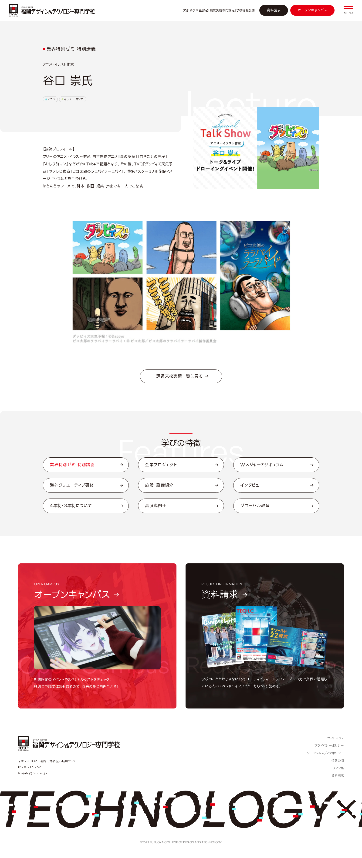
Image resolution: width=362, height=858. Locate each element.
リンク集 (338, 768)
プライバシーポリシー (329, 745)
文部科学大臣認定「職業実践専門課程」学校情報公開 (219, 10)
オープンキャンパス (312, 10)
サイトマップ (335, 738)
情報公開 (338, 760)
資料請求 (274, 10)
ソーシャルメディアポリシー (325, 753)
